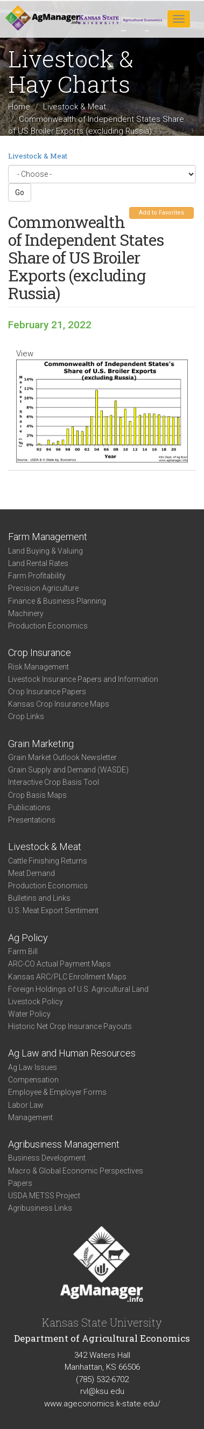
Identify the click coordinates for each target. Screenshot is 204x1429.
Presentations (31, 820)
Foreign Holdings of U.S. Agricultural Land (78, 989)
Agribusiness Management (63, 1144)
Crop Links (26, 716)
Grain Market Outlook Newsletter (62, 757)
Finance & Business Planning (57, 601)
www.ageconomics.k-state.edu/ (102, 1404)
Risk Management (38, 666)
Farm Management (47, 536)
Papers (20, 1183)
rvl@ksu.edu (102, 1391)
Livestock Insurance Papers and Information (83, 679)
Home (19, 107)
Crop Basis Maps (37, 795)
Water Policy (29, 1014)
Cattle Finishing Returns (47, 861)
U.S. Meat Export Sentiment (53, 910)
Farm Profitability (37, 575)
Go (19, 192)
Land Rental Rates (38, 563)
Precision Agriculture (43, 588)
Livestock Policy (35, 1001)
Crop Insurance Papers (47, 691)
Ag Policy (28, 937)
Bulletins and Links (39, 898)
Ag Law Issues (32, 1067)
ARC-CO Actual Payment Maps (59, 963)
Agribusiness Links (40, 1208)
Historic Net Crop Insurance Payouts (70, 1026)
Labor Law (26, 1105)
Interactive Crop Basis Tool (53, 782)
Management (30, 1117)
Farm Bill (23, 951)
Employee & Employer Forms (57, 1092)
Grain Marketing (41, 743)
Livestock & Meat (74, 107)
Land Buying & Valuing (45, 551)
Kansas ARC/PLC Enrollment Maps (67, 976)
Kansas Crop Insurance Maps (58, 704)
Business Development (47, 1158)
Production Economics (48, 626)
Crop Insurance (39, 652)
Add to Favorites (161, 212)
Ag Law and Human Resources (72, 1053)
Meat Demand (31, 873)
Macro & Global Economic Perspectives (75, 1170)
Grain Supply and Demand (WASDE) (68, 769)
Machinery (26, 613)
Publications (29, 807)
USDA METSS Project (44, 1195)
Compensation (33, 1079)
